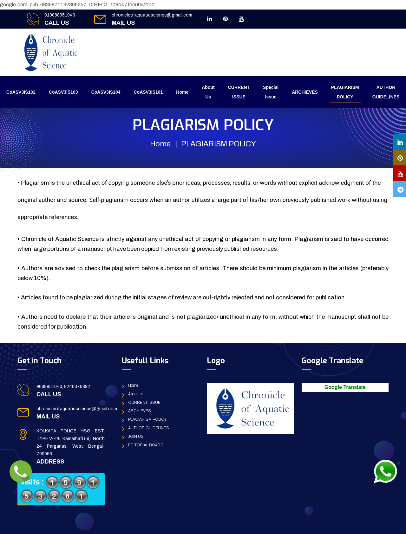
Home (182, 92)
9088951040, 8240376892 (63, 386)
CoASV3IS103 (63, 92)
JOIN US (136, 436)
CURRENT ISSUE (239, 92)
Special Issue (270, 92)
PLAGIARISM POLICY (345, 92)
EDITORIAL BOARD (145, 445)
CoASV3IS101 (148, 92)
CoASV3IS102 (21, 92)
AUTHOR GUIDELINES (386, 92)
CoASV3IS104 (106, 92)
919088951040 (59, 15)
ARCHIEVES (305, 92)
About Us (208, 92)
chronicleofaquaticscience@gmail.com (152, 15)
